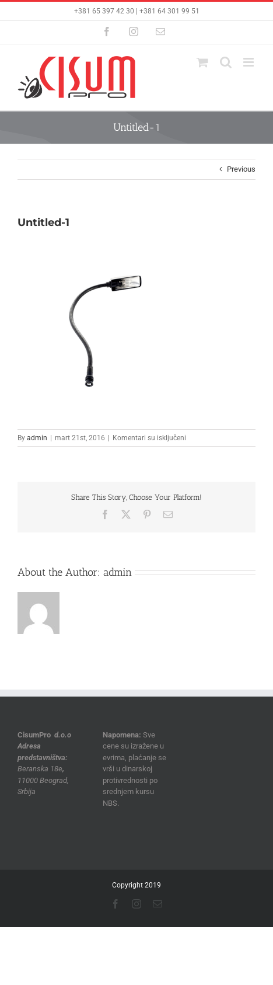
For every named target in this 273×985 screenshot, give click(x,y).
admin (37, 438)
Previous (241, 169)
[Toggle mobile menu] (249, 62)
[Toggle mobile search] (226, 62)
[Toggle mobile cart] (202, 62)
